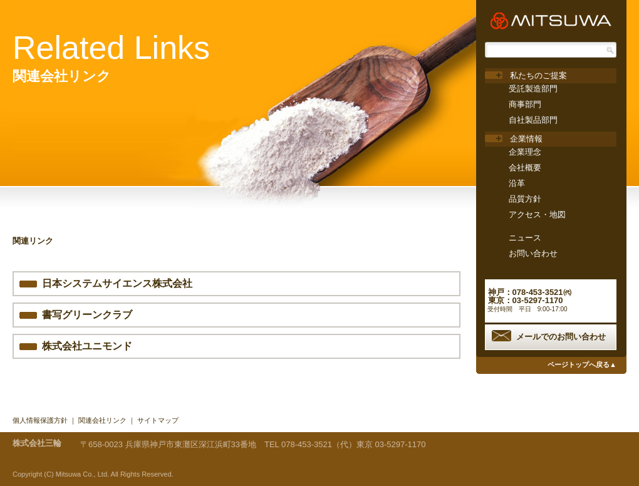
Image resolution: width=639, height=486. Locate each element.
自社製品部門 (533, 120)
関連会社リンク (102, 420)
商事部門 (525, 104)
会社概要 (525, 167)
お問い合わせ (533, 253)
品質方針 (525, 199)
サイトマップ (158, 420)
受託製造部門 (533, 89)
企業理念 (525, 152)
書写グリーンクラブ (87, 314)
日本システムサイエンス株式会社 (117, 283)
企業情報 (526, 139)
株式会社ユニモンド (87, 346)
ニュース (525, 238)
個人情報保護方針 (40, 420)
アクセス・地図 (537, 214)
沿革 (517, 183)
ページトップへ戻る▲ (582, 364)
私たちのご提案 (538, 75)
